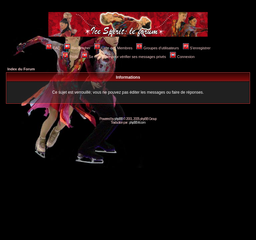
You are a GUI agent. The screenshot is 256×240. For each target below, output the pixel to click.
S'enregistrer (197, 48)
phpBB (118, 119)
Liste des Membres (113, 48)
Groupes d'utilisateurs (157, 48)
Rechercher (77, 48)
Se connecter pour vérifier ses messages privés (124, 57)
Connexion (182, 57)
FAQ (53, 48)
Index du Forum (21, 69)
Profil (70, 57)
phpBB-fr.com (137, 122)
